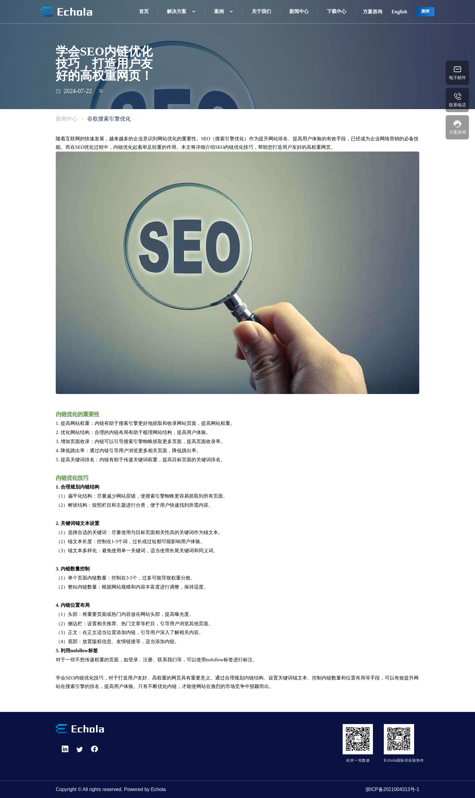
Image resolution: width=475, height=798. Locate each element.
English (399, 11)
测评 (425, 11)
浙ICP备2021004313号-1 (392, 789)
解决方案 (176, 11)
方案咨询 (372, 11)
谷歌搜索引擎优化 (109, 119)
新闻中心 (299, 11)
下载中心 (336, 11)
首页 (144, 11)
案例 (219, 11)
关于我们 (261, 11)
